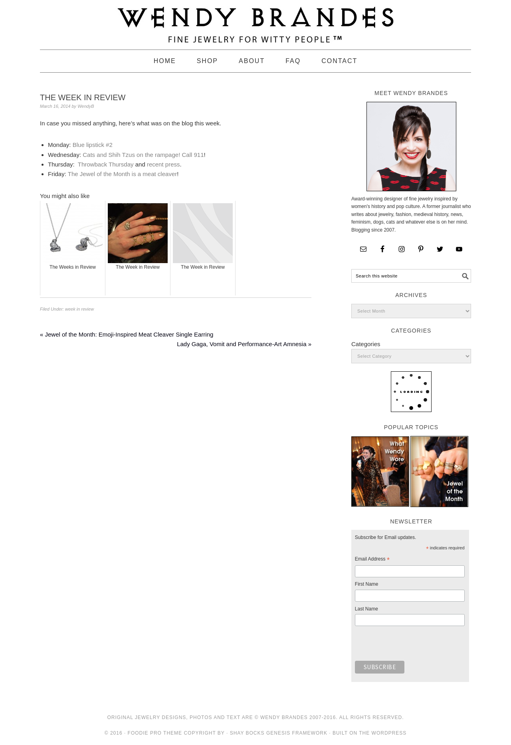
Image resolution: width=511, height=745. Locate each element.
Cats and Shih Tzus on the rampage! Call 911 (143, 154)
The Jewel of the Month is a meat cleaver (122, 173)
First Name (366, 584)
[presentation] (415, 645)
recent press (163, 164)
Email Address (372, 560)
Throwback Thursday (106, 164)
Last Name (366, 609)
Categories (365, 344)
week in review (79, 309)
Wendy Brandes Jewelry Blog (255, 21)
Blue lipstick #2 (93, 144)
